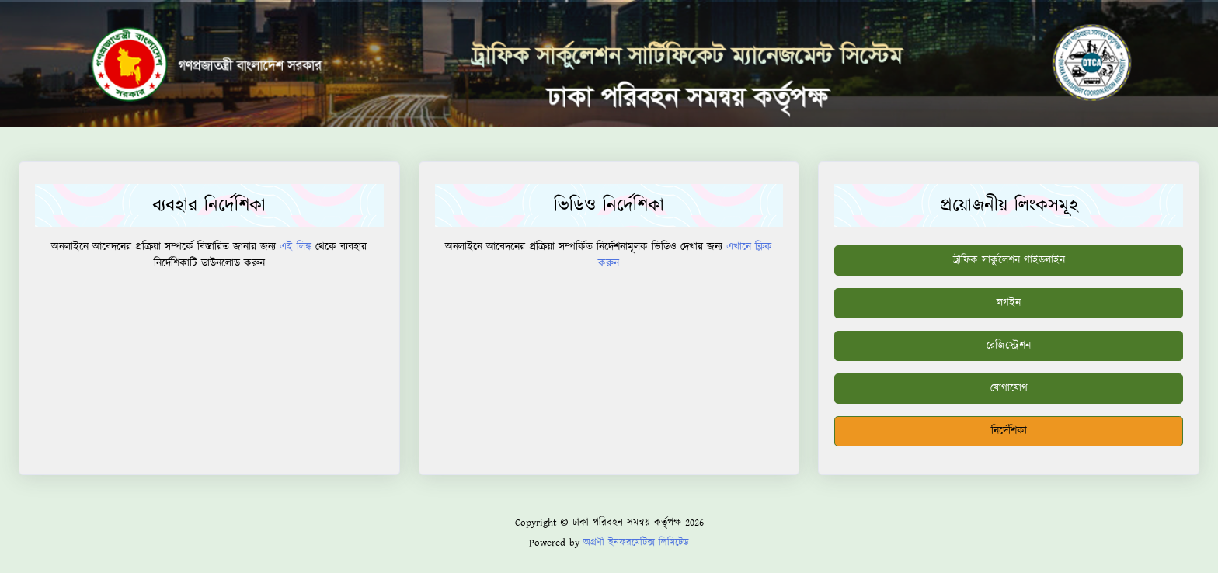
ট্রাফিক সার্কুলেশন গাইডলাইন (1009, 260)
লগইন (1009, 303)
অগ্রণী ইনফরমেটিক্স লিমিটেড (636, 543)
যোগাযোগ (1009, 388)
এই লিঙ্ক (295, 247)
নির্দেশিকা (1009, 431)
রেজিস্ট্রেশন (1009, 345)
